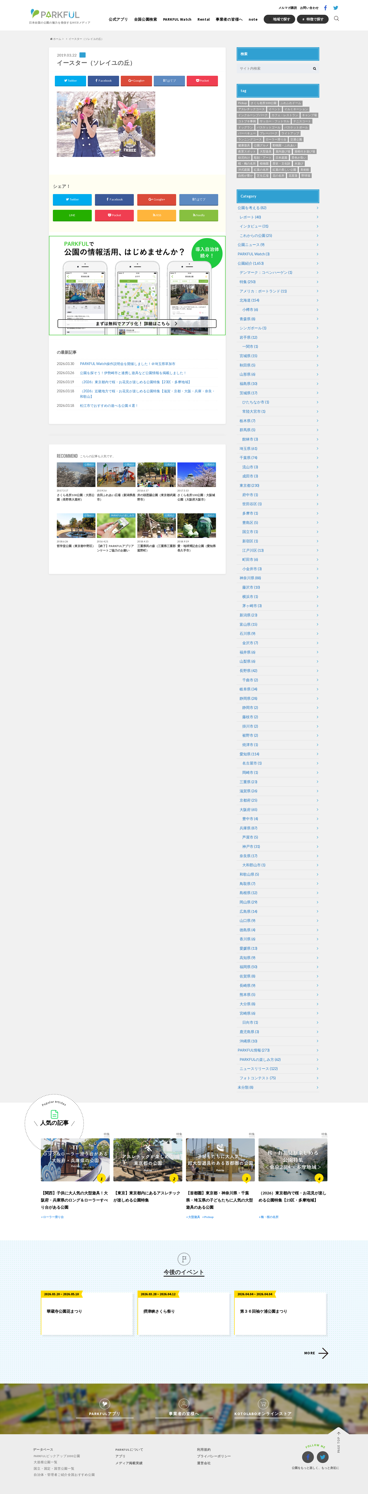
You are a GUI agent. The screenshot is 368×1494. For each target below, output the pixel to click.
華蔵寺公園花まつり (64, 1298)
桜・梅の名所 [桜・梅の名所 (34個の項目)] (247, 163)
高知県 (247, 944)
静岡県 (248, 690)
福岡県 (248, 953)
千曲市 (249, 672)
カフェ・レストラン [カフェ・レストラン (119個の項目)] (285, 115)
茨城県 (248, 389)
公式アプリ (118, 19)
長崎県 (247, 972)
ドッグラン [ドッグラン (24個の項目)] (245, 127)
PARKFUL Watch (177, 19)
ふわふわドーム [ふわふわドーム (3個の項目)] (290, 103)
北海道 (249, 299)
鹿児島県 (249, 1017)
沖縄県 (248, 1026)
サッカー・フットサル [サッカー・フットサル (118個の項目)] (274, 121)
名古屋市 (251, 753)
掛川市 (249, 717)
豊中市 (249, 808)
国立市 (249, 526)
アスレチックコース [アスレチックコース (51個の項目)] (251, 109)
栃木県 (247, 417)
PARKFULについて (129, 1436)
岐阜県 (248, 681)
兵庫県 (248, 817)
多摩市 (249, 508)
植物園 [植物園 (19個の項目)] (264, 163)
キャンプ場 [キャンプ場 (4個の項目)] (309, 115)
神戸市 (250, 835)
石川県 (247, 626)
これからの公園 (255, 235)
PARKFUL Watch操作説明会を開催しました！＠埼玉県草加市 (127, 364)
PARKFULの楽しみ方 (259, 1044)
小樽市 (249, 308)
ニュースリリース (258, 1054)
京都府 (248, 790)
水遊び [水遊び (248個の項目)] (298, 163)
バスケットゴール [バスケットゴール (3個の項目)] (268, 127)
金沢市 (249, 635)
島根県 (248, 881)
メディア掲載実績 (128, 1450)
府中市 (249, 490)
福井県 (247, 644)
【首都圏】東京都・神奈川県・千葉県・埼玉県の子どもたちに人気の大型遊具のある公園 (219, 1187)
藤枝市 (249, 708)
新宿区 (249, 535)
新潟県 (248, 608)
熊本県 (247, 981)
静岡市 (249, 699)
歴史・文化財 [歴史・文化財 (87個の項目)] (281, 163)
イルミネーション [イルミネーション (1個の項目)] (296, 109)
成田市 (249, 471)
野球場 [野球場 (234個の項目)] (305, 175)
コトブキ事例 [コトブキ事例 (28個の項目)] (247, 121)
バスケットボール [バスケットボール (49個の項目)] (296, 127)
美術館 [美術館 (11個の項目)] (304, 169)
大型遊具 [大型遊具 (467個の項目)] (266, 151)
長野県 (248, 662)
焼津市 (249, 735)
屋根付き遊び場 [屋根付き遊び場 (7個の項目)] (304, 151)
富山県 (248, 617)
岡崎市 (249, 763)
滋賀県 (248, 781)
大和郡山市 (253, 854)
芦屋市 (249, 826)
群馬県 (247, 426)
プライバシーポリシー (213, 1443)
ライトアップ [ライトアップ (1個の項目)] (290, 133)
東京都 (249, 480)
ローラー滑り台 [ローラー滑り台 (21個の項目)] (276, 139)
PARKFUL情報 (253, 1035)
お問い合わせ (309, 8)
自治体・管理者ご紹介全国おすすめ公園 (63, 1461)
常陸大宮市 (253, 408)
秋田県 (247, 362)
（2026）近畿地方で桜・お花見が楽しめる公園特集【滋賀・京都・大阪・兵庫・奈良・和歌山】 (147, 394)
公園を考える (251, 208)
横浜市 (249, 590)
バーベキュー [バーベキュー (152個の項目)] (247, 133)
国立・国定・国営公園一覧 (53, 1455)
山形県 (247, 371)
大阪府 (248, 799)
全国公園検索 (145, 19)
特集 (247, 280)
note (253, 19)
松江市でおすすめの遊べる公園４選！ (109, 406)
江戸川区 (252, 544)
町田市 (249, 553)
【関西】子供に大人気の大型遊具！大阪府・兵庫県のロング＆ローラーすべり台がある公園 (74, 1187)
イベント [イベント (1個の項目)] (274, 109)
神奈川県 (250, 571)
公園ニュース (250, 244)
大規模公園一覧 (45, 1449)
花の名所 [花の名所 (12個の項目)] (278, 175)
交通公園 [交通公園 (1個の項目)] (296, 139)
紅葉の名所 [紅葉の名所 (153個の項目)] (261, 169)
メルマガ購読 (287, 8)
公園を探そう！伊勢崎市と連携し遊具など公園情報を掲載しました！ (133, 373)
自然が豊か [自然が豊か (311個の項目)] (245, 175)
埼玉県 (248, 444)
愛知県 (249, 744)
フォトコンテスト (257, 1063)
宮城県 (248, 353)
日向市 (249, 1008)
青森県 (247, 317)
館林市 (249, 435)
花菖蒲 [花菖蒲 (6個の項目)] (293, 175)
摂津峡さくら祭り (159, 1298)
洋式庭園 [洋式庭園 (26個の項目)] (244, 169)
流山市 (249, 462)
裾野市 (249, 726)
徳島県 (247, 917)
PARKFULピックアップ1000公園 (56, 1443)
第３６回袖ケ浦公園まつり (263, 1298)
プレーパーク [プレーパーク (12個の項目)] (268, 133)
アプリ (120, 1443)
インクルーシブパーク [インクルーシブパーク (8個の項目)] (253, 115)
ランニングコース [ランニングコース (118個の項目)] (250, 139)
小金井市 (251, 562)
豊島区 (249, 517)
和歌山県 (249, 863)
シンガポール (252, 326)
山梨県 (247, 653)
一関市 (249, 344)
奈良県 (248, 844)
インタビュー (253, 226)
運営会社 (203, 1450)
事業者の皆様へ (229, 19)
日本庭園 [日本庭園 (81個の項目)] (281, 157)
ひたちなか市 (255, 398)
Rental (204, 19)
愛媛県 (248, 935)
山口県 (247, 908)
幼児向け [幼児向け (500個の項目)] (244, 157)
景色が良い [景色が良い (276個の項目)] (298, 157)
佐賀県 (247, 962)
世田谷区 (251, 499)
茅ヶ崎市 (251, 599)
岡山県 (248, 890)
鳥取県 (247, 872)
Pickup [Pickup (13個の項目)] (242, 103)
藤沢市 (250, 581)
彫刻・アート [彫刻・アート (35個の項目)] (263, 157)
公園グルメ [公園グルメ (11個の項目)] (261, 145)
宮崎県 (247, 999)
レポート (250, 217)
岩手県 (248, 335)
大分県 (247, 990)
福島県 (248, 380)
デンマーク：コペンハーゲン (264, 271)
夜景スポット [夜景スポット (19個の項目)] (247, 151)
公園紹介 (250, 262)
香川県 (247, 926)
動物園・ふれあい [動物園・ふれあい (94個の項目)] (284, 145)
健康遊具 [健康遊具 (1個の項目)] (244, 145)
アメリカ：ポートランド (262, 290)
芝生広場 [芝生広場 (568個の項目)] (263, 175)
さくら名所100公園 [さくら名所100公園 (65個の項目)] (263, 103)
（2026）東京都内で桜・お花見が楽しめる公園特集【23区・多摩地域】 (136, 383)
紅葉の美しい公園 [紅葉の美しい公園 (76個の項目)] (284, 169)
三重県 (248, 772)
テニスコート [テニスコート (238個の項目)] (302, 121)
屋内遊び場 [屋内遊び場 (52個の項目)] (283, 151)
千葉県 (248, 453)
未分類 (245, 1072)
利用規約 (203, 1436)
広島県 (248, 899)
